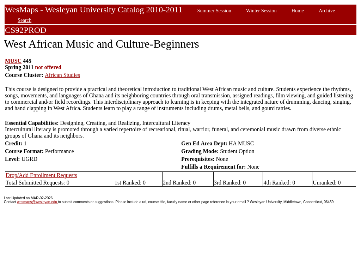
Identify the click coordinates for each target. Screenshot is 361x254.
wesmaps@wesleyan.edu (37, 202)
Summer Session (214, 10)
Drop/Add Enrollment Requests (41, 175)
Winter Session (261, 10)
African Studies (62, 75)
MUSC (13, 61)
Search (24, 20)
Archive (327, 10)
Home (298, 10)
